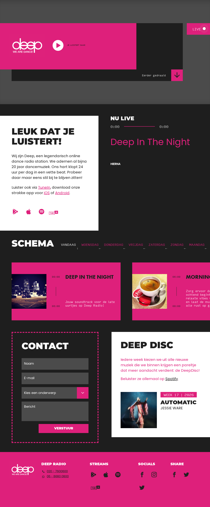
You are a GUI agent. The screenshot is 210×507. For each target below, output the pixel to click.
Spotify (171, 379)
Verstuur (63, 428)
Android (62, 193)
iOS (47, 193)
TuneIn (44, 188)
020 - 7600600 (57, 471)
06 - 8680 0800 (58, 476)
